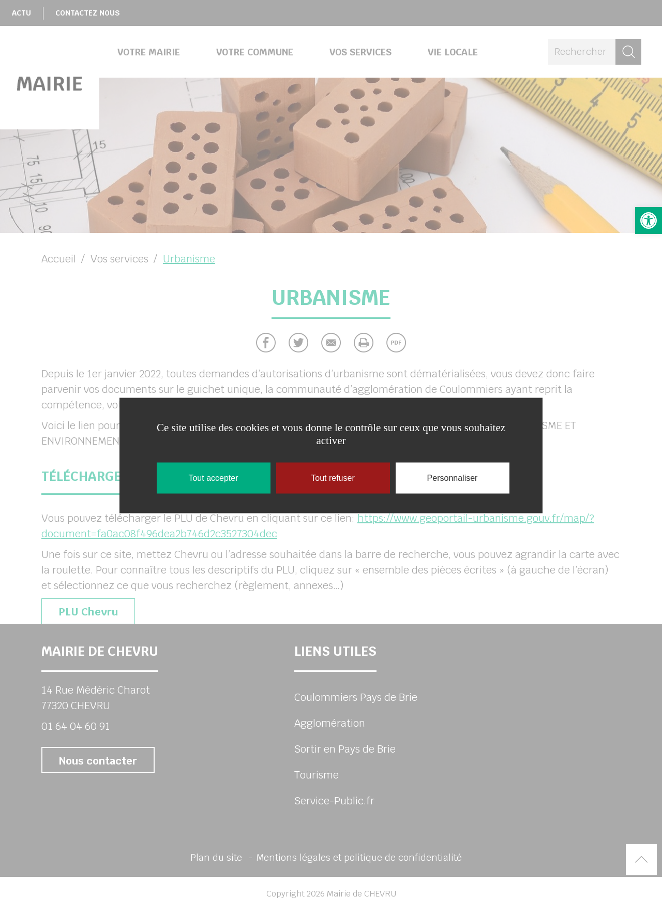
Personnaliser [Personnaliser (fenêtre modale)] (452, 478)
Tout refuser (332, 478)
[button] (648, 220)
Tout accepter (213, 478)
